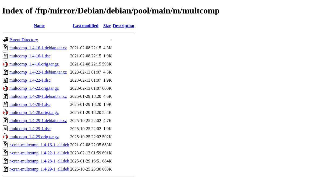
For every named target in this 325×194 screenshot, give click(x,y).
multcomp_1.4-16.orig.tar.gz (34, 64)
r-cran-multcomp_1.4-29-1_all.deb (39, 169)
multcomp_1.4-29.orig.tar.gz (34, 136)
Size (107, 25)
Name (39, 25)
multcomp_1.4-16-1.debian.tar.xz (38, 48)
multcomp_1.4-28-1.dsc (30, 104)
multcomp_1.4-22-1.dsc (30, 80)
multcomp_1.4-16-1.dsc (30, 56)
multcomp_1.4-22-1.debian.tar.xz (38, 72)
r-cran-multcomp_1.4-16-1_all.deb (39, 145)
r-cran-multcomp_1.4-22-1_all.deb (39, 153)
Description (123, 25)
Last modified (85, 25)
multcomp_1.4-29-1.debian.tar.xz (38, 120)
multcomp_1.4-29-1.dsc (30, 128)
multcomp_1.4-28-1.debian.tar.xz (38, 96)
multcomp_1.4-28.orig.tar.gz (34, 112)
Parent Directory (23, 39)
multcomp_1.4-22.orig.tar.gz (34, 88)
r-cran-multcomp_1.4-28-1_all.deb (39, 161)
